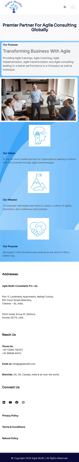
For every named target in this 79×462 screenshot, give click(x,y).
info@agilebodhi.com (23, 363)
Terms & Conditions (13, 427)
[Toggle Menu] (73, 7)
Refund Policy (10, 438)
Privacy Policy (10, 415)
